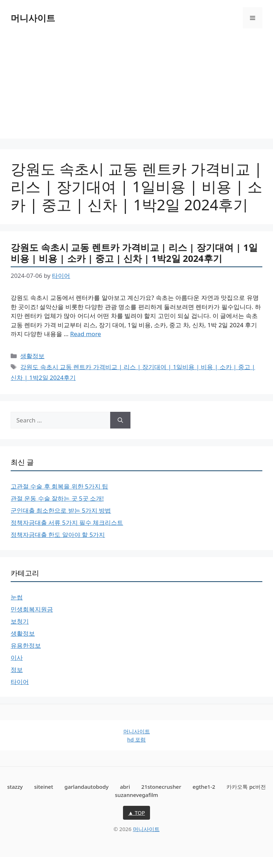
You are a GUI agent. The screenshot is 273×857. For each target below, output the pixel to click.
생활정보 (32, 356)
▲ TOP (136, 812)
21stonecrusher (161, 786)
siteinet (43, 786)
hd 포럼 (136, 739)
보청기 (20, 621)
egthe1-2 (204, 786)
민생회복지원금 (32, 609)
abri (125, 786)
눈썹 (17, 597)
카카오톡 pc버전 (246, 786)
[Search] (120, 420)
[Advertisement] (136, 89)
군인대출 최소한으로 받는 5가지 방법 (61, 510)
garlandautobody (86, 786)
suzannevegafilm (136, 794)
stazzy (15, 786)
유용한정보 (26, 645)
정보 (17, 669)
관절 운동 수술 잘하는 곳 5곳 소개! (57, 498)
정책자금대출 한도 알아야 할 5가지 (58, 534)
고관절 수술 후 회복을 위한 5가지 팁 (59, 486)
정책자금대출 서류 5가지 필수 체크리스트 (67, 522)
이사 (17, 657)
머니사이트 (33, 18)
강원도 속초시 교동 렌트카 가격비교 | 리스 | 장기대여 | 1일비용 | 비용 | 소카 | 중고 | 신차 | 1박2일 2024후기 (134, 252)
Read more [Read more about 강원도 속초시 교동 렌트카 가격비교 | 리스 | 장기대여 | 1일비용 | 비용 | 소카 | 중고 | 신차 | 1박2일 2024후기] (85, 334)
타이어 (20, 682)
